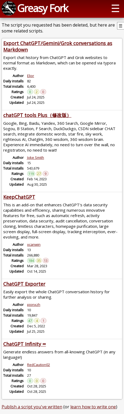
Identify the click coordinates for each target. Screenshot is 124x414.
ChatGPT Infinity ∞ (24, 344)
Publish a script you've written (32, 407)
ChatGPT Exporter (24, 284)
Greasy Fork (42, 8)
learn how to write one (93, 407)
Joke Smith (35, 157)
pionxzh (33, 304)
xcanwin (34, 244)
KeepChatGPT (19, 197)
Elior (30, 75)
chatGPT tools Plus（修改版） (37, 115)
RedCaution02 (38, 364)
